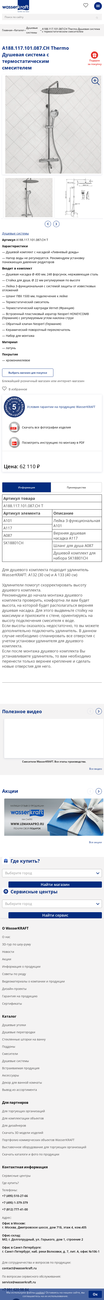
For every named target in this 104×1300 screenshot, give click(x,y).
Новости (8, 952)
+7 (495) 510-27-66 (15, 1196)
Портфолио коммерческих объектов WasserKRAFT (38, 1140)
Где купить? (10, 1183)
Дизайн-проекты (14, 989)
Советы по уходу (14, 974)
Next (56, 224)
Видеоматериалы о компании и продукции (33, 981)
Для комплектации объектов (23, 1118)
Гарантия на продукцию (20, 996)
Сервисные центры (16, 1176)
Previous (48, 224)
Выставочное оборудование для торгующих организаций (44, 1147)
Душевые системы (15, 233)
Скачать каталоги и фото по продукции (30, 1154)
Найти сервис (55, 915)
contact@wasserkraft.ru (19, 1268)
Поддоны (8, 1046)
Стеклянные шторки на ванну (24, 1039)
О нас (6, 937)
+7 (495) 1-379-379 (15, 1203)
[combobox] (52, 873)
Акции (6, 959)
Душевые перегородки (18, 1032)
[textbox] (19, 873)
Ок (95, 1294)
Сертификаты (12, 1004)
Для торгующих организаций (23, 1111)
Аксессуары (10, 1075)
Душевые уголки (14, 1025)
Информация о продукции (21, 966)
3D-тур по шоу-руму (16, 944)
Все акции (95, 842)
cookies (40, 1292)
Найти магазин (55, 884)
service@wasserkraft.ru (19, 1282)
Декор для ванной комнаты (22, 1082)
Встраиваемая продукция (20, 1068)
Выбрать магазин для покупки (27, 372)
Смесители (10, 1054)
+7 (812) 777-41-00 (15, 1209)
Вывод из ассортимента (19, 1090)
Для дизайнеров (14, 1125)
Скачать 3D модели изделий (22, 1133)
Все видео (95, 769)
